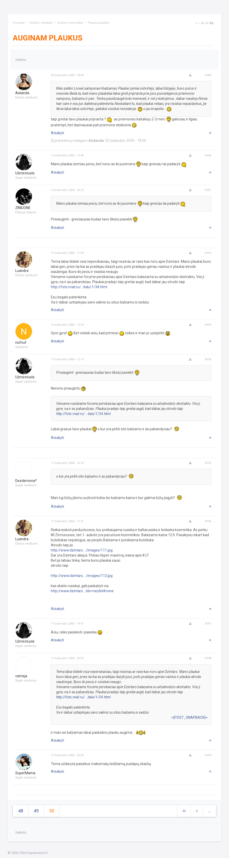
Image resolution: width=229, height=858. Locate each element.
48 (202, 23)
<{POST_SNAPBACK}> (189, 717)
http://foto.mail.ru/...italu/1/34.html (79, 287)
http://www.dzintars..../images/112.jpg (82, 576)
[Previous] (199, 23)
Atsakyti (57, 133)
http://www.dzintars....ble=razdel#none (82, 591)
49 (206, 23)
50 (211, 23)
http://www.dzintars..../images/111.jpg (82, 550)
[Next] (196, 23)
